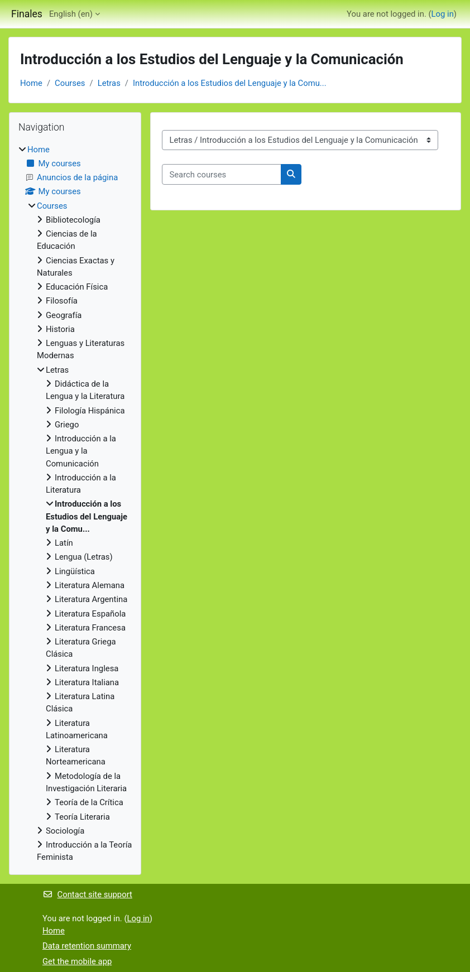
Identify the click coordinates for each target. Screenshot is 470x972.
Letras (109, 83)
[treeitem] (75, 503)
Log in (442, 14)
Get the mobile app (77, 961)
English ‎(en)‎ (71, 14)
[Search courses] (221, 174)
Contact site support (87, 894)
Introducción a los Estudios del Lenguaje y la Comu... (230, 83)
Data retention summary (86, 946)
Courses (70, 83)
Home (31, 83)
